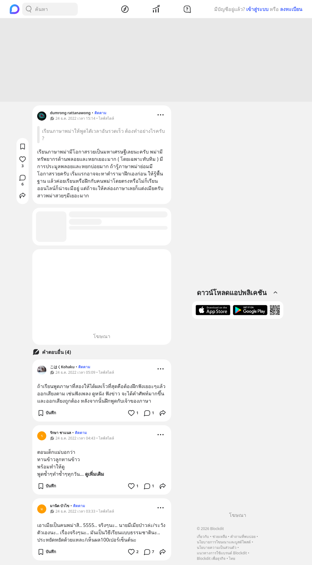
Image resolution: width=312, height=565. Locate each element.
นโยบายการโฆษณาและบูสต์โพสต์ (224, 542)
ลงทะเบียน (291, 9)
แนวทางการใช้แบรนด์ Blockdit (222, 553)
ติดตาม (100, 113)
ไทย (232, 558)
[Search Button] (28, 9)
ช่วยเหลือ (219, 536)
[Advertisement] (156, 61)
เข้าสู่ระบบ (257, 9)
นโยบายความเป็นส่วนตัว (216, 547)
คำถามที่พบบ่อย (243, 536)
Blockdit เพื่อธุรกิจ (211, 558)
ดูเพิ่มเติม (94, 474)
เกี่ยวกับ (203, 536)
